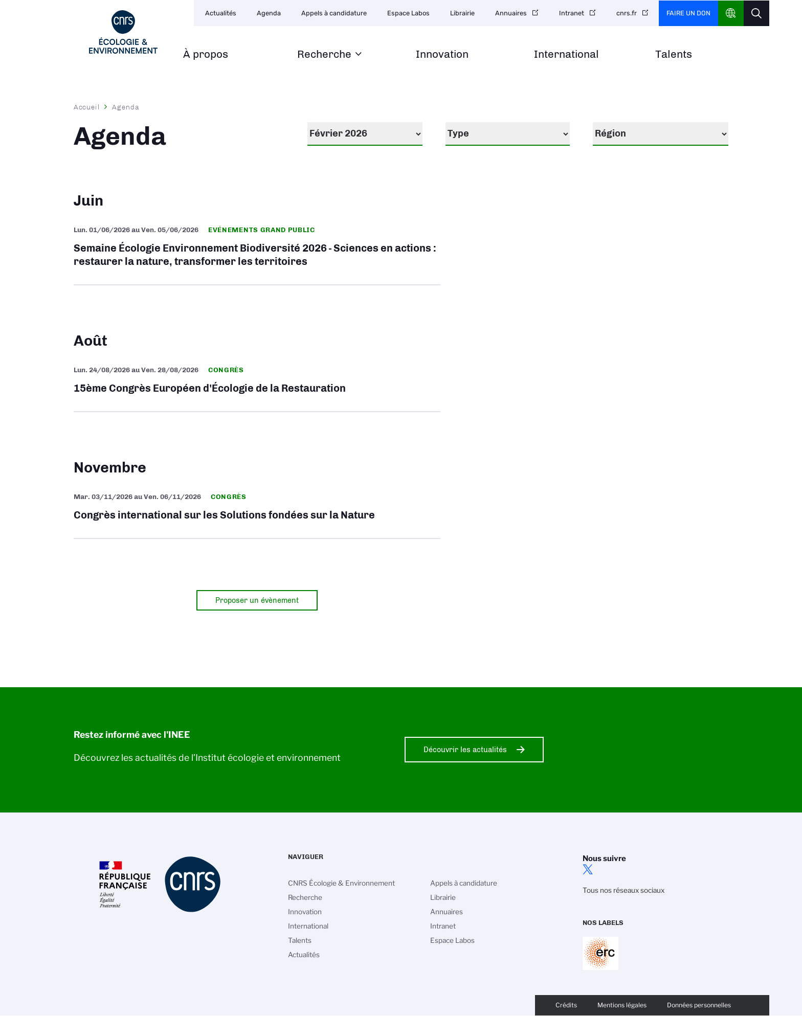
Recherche (324, 54)
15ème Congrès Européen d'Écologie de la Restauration (257, 380)
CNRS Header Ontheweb (731, 13)
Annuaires (511, 13)
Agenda (269, 13)
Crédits (566, 1005)
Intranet (571, 13)
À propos (205, 54)
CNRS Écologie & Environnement (341, 883)
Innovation (442, 54)
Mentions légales (622, 1005)
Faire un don (688, 13)
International (566, 54)
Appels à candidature (334, 13)
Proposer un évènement (257, 600)
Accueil (87, 107)
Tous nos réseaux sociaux (623, 890)
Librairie (462, 13)
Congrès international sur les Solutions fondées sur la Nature (257, 507)
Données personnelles (699, 1005)
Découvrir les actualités (465, 749)
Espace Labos (408, 13)
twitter (587, 869)
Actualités (220, 13)
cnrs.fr (626, 13)
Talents (673, 54)
